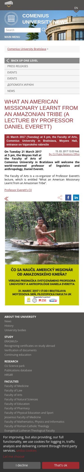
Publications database (18, 370)
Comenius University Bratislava (26, 49)
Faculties (11, 381)
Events (12, 72)
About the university (20, 317)
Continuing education (17, 355)
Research (11, 361)
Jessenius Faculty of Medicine (22, 417)
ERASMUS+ (11, 341)
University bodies (15, 330)
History (8, 326)
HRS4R (8, 375)
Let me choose (13, 456)
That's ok (60, 465)
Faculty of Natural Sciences (21, 399)
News (11, 91)
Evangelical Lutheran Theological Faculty (29, 430)
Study (8, 337)
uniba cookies (26, 450)
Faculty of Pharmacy (17, 408)
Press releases (17, 66)
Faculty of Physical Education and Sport (28, 413)
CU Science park (14, 366)
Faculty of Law (13, 390)
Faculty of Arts (13, 395)
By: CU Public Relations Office (64, 154)
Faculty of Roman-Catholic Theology (26, 426)
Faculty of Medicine (16, 386)
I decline (22, 465)
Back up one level (24, 60)
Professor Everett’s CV (18, 190)
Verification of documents (20, 350)
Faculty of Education (17, 404)
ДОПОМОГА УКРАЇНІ (20, 85)
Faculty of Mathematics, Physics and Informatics (34, 422)
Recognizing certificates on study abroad (29, 346)
